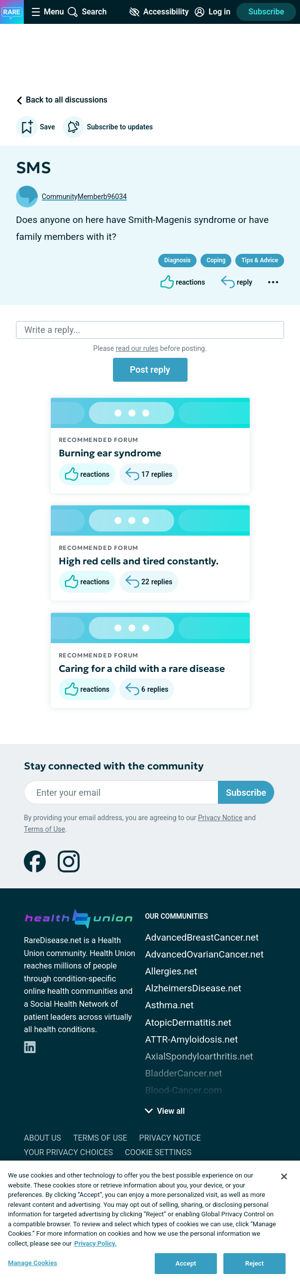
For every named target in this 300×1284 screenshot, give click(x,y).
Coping (215, 260)
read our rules (137, 348)
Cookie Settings (158, 1152)
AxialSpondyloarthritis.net (199, 1056)
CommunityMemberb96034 (84, 197)
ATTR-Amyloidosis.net (191, 1039)
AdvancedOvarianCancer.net (204, 954)
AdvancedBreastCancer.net (202, 937)
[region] (150, 1222)
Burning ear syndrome (110, 453)
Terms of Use (44, 829)
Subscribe (266, 11)
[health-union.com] (78, 917)
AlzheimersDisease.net (193, 988)
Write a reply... (52, 329)
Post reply (150, 369)
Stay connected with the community (113, 766)
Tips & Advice (259, 260)
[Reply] (236, 282)
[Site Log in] (212, 12)
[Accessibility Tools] (159, 12)
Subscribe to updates (108, 127)
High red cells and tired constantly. (138, 561)
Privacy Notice (220, 818)
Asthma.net (169, 1005)
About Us (42, 1138)
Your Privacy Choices (68, 1152)
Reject (254, 1263)
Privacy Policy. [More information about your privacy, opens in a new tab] (95, 1243)
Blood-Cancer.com (183, 1090)
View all (165, 1111)
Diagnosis (177, 260)
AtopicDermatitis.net (188, 1022)
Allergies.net (171, 971)
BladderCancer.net (183, 1073)
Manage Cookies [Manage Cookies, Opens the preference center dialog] (32, 1263)
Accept (186, 1263)
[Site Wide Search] (87, 12)
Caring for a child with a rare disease (142, 668)
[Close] (284, 1176)
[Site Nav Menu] (48, 12)
